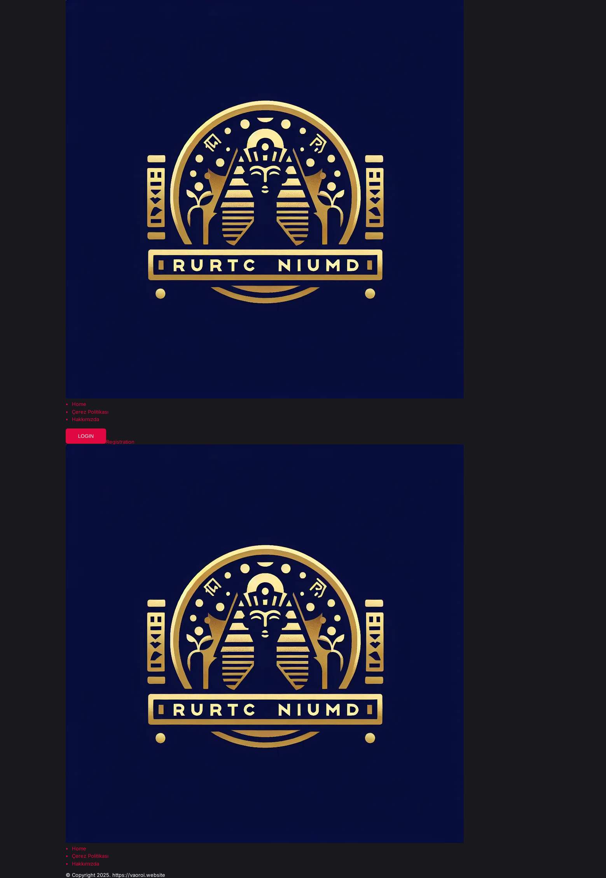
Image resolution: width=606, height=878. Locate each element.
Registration (120, 441)
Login (86, 436)
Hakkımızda (85, 419)
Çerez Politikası (90, 411)
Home (79, 404)
